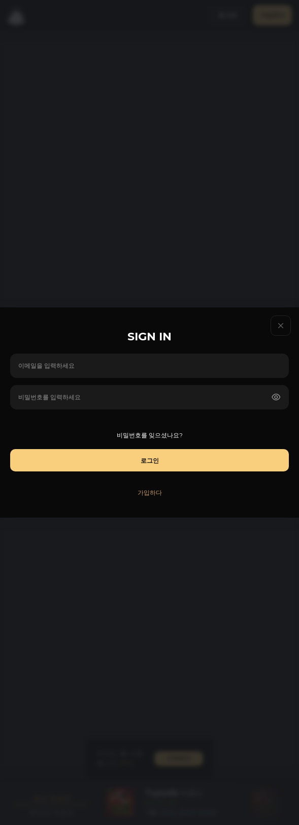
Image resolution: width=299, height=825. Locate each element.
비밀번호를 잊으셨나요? (150, 435)
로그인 (150, 460)
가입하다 (150, 492)
